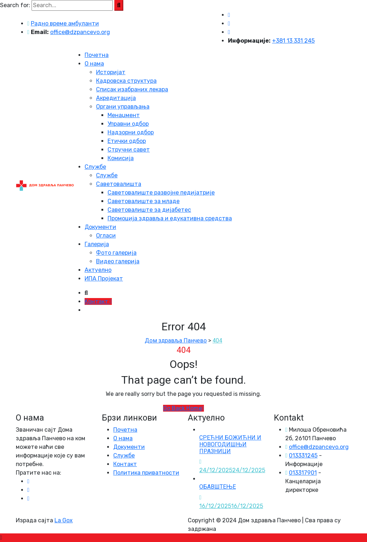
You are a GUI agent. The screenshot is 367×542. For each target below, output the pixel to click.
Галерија (97, 244)
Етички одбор (127, 141)
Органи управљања (122, 106)
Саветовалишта (118, 184)
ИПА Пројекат (104, 278)
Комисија (121, 158)
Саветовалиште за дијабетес (149, 209)
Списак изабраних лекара (132, 89)
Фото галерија (116, 252)
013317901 (303, 472)
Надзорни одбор (131, 132)
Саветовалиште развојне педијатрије (161, 192)
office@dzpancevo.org (80, 32)
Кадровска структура (126, 80)
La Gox (63, 520)
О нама (94, 63)
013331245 (303, 455)
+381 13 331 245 (293, 40)
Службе (95, 166)
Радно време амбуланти (65, 23)
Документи (100, 227)
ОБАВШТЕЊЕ (217, 486)
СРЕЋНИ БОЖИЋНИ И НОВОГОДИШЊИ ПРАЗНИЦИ (230, 444)
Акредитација (116, 98)
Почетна (97, 55)
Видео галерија (117, 261)
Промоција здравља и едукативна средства (170, 218)
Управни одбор (128, 123)
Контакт (98, 301)
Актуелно (98, 270)
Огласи (106, 235)
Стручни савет (129, 149)
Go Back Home (183, 408)
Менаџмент (124, 115)
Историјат (110, 72)
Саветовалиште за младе (144, 201)
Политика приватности (146, 472)
